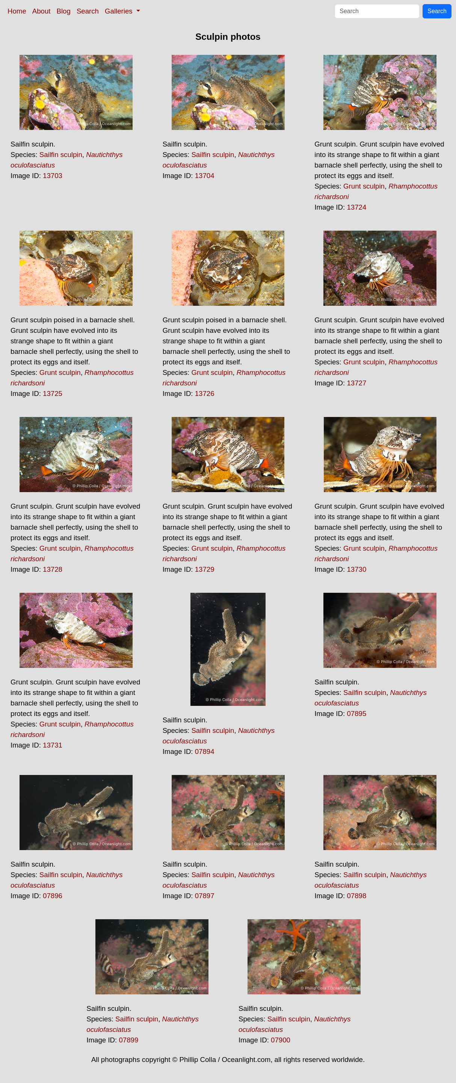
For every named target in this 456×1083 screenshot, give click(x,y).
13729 (204, 569)
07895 (356, 713)
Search (88, 11)
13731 (52, 745)
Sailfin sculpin (60, 155)
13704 (204, 176)
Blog (64, 11)
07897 (204, 896)
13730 (356, 569)
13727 (356, 383)
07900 (280, 1040)
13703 (52, 176)
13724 (356, 207)
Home (17, 11)
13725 (52, 393)
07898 (356, 896)
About (41, 11)
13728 (52, 569)
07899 (128, 1040)
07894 (204, 751)
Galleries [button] (119, 11)
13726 (204, 393)
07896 (52, 896)
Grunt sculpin (364, 186)
